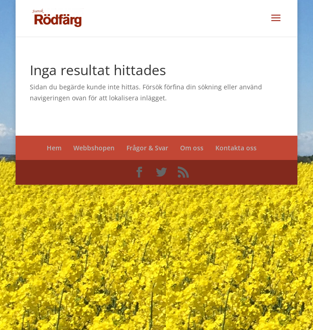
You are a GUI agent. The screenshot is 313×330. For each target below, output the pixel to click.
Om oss (191, 147)
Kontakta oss (236, 147)
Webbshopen (94, 147)
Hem (54, 147)
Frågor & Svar (147, 147)
